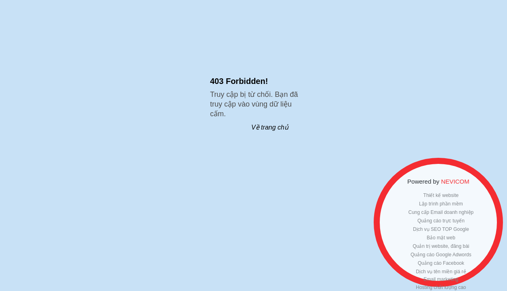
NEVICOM (455, 181)
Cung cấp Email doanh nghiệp (440, 212)
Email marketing (440, 279)
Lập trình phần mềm (441, 204)
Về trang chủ (269, 127)
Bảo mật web (441, 238)
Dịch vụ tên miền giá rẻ (441, 271)
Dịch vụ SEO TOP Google (441, 229)
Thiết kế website (441, 195)
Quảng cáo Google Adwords (440, 255)
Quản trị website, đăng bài (440, 246)
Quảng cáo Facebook (441, 263)
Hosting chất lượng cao (441, 287)
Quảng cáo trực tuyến (441, 221)
